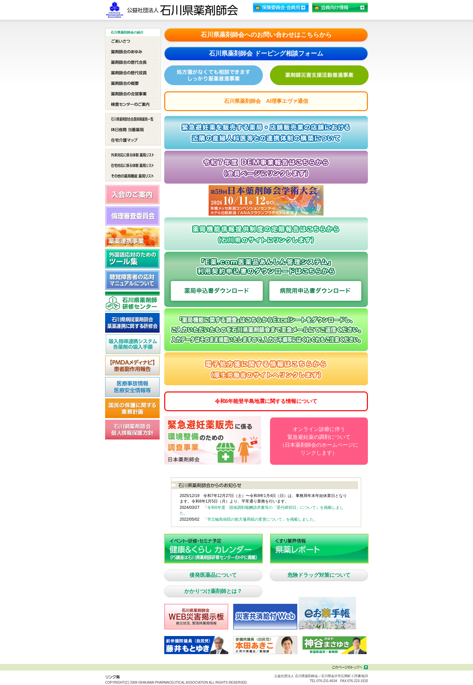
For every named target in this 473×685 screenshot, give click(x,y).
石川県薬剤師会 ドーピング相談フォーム (266, 53)
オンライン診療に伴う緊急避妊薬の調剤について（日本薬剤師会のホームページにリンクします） (319, 441)
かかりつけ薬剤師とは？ (213, 591)
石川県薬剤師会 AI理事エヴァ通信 (266, 101)
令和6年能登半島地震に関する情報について (266, 401)
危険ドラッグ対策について (318, 575)
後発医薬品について (213, 575)
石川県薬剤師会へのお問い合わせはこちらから (266, 34)
